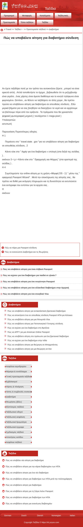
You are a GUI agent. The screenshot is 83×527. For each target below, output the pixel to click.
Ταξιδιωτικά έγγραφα (15, 427)
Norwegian (56, 515)
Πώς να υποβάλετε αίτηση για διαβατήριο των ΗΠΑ (28, 497)
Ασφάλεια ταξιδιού (14, 442)
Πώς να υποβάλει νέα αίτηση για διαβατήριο (25, 460)
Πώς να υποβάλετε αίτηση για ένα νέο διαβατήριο (27, 473)
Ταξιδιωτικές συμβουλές (63, 16)
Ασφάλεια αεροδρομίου (16, 366)
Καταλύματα (45, 15)
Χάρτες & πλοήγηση (14, 387)
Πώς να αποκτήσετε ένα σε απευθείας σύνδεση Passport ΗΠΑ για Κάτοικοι (39, 315)
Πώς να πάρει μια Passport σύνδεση (21, 248)
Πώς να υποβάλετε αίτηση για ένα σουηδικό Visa (26, 294)
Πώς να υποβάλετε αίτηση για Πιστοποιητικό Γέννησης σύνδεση (35, 324)
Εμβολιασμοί (11, 381)
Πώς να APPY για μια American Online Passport (28, 332)
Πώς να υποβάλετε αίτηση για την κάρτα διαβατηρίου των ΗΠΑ (33, 466)
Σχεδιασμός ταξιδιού (15, 432)
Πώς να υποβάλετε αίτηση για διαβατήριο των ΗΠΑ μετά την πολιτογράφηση (39, 479)
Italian (72, 515)
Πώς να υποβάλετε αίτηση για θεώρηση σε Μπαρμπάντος (32, 345)
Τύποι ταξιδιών (27, 22)
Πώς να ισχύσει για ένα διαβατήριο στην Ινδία (27, 340)
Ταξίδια (45, 22)
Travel (8, 29)
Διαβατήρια (54, 29)
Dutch (24, 515)
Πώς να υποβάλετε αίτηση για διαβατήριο (24, 485)
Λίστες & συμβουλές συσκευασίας (20, 392)
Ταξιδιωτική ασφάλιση (15, 417)
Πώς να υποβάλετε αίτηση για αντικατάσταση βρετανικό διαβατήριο (36, 311)
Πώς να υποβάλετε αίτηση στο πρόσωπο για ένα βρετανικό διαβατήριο (38, 336)
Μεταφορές (27, 15)
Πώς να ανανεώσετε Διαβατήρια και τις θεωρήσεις (27, 252)
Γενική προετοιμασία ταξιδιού (18, 376)
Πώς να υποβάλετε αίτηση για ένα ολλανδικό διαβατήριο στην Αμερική (36, 288)
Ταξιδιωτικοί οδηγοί (14, 412)
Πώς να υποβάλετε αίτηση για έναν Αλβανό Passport (27, 269)
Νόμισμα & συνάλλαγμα (16, 371)
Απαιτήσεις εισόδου (14, 437)
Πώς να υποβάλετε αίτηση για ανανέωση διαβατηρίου (29, 503)
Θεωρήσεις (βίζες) (14, 402)
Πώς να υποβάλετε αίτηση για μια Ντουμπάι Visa (28, 319)
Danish (40, 515)
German (7, 515)
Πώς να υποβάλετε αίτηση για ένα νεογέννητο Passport (29, 281)
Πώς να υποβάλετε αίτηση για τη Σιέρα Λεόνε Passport (29, 491)
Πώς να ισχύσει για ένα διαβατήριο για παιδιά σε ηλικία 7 (29, 275)
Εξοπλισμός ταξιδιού (15, 407)
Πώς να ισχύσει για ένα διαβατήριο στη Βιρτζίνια (28, 328)
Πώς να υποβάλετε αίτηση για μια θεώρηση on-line (29, 349)
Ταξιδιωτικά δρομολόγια (16, 422)
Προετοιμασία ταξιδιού (9, 23)
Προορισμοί (9, 15)
